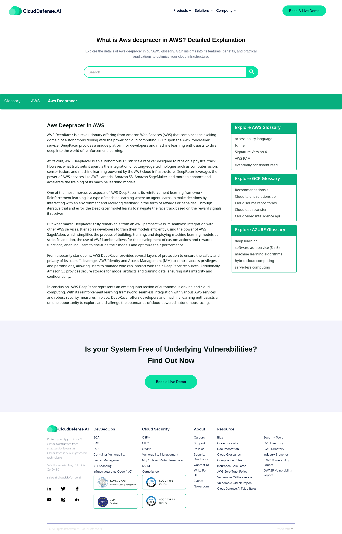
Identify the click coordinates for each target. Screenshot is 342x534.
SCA (96, 437)
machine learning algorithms (258, 254)
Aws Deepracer (62, 101)
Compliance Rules (229, 460)
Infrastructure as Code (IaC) (113, 471)
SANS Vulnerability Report (276, 462)
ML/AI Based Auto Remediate (162, 460)
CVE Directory (273, 443)
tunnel (240, 145)
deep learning (246, 241)
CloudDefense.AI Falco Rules (236, 489)
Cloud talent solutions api (256, 196)
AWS (35, 101)
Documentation (228, 449)
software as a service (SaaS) (257, 247)
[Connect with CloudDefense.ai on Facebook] (82, 489)
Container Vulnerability (109, 454)
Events (198, 481)
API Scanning (102, 466)
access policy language (253, 138)
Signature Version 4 (251, 151)
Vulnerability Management (160, 454)
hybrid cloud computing (254, 260)
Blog (220, 437)
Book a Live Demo (171, 382)
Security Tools (273, 437)
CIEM (145, 443)
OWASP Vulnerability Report (277, 472)
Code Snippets (227, 443)
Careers (199, 437)
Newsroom (201, 486)
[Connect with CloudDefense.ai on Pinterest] (68, 500)
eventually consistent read (256, 165)
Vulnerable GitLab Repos (234, 483)
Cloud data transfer (251, 209)
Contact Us (202, 465)
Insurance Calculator (231, 466)
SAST (97, 443)
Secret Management (107, 460)
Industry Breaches (276, 454)
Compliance (150, 471)
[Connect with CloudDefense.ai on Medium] (82, 500)
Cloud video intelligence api (257, 216)
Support (199, 443)
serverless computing (252, 267)
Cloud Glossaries (229, 454)
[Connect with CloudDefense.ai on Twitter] (68, 489)
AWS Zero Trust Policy (232, 471)
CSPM (146, 437)
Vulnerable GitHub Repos (234, 477)
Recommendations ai (252, 189)
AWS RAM (243, 158)
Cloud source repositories (256, 203)
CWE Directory (273, 449)
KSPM (146, 466)
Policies (199, 449)
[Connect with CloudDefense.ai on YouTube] (54, 500)
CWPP (146, 449)
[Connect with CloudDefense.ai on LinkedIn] (54, 489)
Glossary (12, 101)
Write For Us (200, 472)
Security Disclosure (201, 457)
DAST (97, 449)
